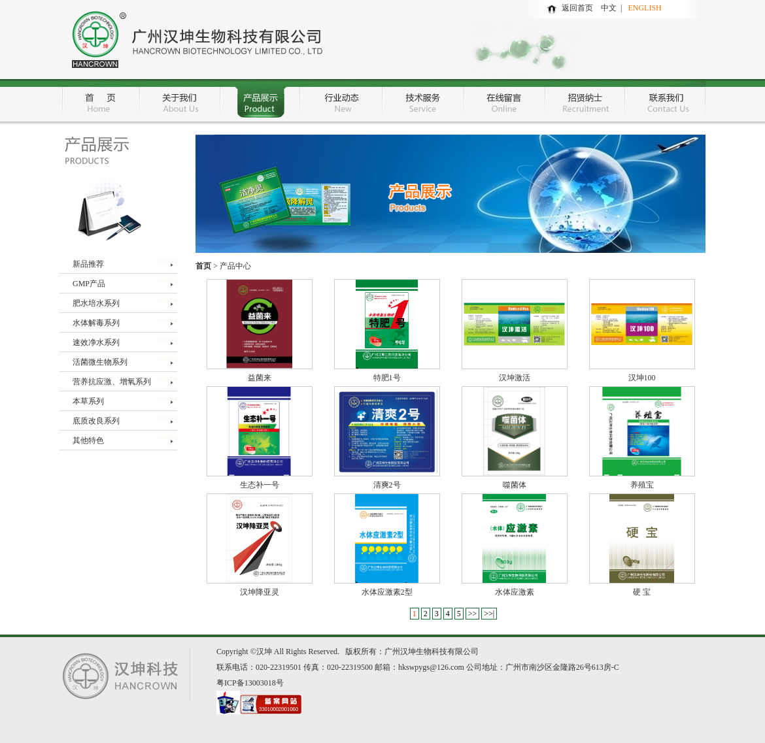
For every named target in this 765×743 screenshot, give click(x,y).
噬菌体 (514, 484)
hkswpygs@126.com (431, 667)
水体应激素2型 (387, 592)
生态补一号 (259, 484)
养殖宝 (642, 484)
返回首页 (577, 7)
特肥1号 (387, 377)
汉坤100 (642, 377)
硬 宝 (642, 592)
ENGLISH (644, 7)
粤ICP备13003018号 (250, 682)
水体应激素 (514, 592)
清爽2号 (387, 484)
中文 (610, 7)
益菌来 (259, 377)
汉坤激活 (514, 377)
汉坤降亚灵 (259, 592)
